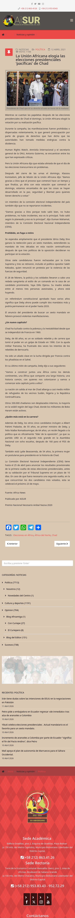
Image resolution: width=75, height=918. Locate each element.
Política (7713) (11, 582)
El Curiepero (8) (15, 630)
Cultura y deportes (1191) (17, 603)
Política (41, 34)
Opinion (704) (11, 610)
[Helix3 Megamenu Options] (71, 19)
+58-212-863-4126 (29, 8)
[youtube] (39, 3)
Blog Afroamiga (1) (15, 616)
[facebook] (32, 3)
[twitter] (35, 3)
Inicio (10, 34)
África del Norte (43, 535)
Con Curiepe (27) (16, 623)
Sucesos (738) (11, 644)
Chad (54, 535)
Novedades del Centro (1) (20, 595)
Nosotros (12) (13, 589)
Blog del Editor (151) (16, 637)
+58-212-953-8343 (49, 8)
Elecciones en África (23, 535)
